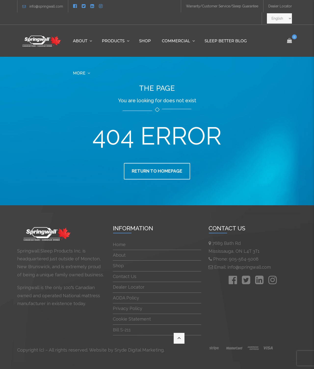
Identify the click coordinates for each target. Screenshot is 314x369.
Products (113, 41)
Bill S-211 (122, 329)
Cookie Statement (132, 319)
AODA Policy (126, 297)
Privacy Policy (127, 308)
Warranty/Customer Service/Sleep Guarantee (222, 6)
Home (119, 244)
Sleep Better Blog (226, 41)
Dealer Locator (280, 6)
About (80, 41)
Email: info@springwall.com (242, 267)
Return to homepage (157, 171)
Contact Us (124, 276)
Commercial (176, 41)
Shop (145, 41)
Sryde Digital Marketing (139, 350)
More (79, 73)
